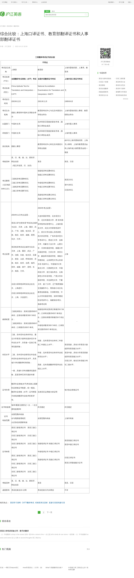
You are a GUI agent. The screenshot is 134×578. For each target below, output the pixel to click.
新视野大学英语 (121, 92)
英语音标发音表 (121, 95)
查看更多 (125, 99)
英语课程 (102, 85)
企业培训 (44, 2)
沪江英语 (2, 26)
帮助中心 (35, 2)
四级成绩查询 (103, 92)
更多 (88, 549)
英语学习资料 (15, 503)
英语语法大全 (103, 95)
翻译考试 (16, 26)
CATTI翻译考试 (28, 503)
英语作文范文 (120, 85)
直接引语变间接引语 (57, 503)
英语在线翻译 (103, 88)
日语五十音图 (103, 82)
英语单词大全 (120, 82)
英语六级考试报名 (105, 78)
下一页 (49, 512)
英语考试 (9, 26)
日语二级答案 (120, 78)
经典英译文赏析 (41, 503)
